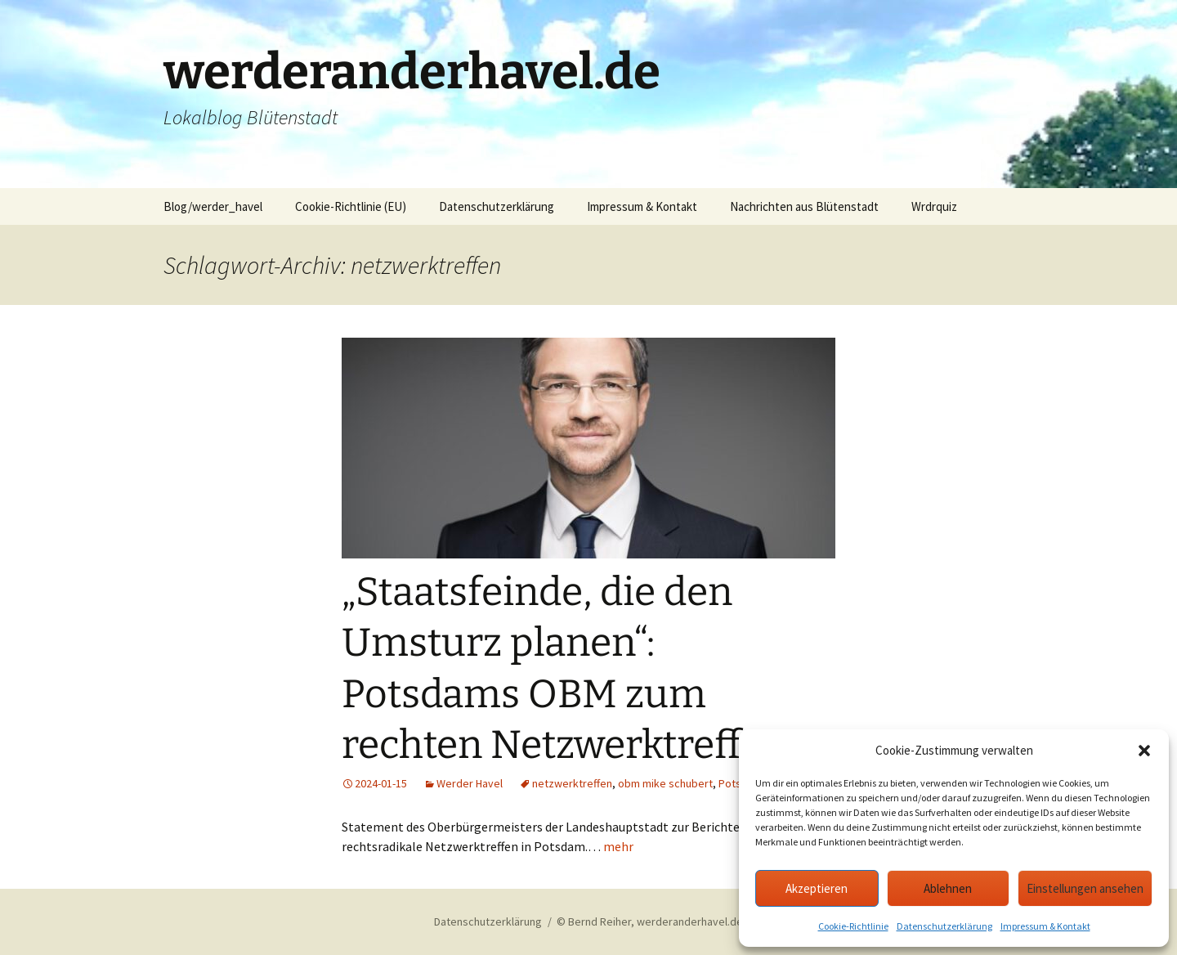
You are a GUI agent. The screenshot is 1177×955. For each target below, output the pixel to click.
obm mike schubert (665, 783)
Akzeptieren (816, 888)
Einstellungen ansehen (1085, 888)
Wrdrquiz (934, 206)
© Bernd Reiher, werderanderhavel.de (650, 921)
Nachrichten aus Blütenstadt (804, 206)
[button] (1144, 750)
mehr (618, 846)
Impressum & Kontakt (1045, 926)
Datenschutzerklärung (944, 926)
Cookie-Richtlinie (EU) (350, 206)
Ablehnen (948, 888)
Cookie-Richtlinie (853, 926)
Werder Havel (469, 783)
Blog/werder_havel (212, 206)
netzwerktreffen (572, 783)
